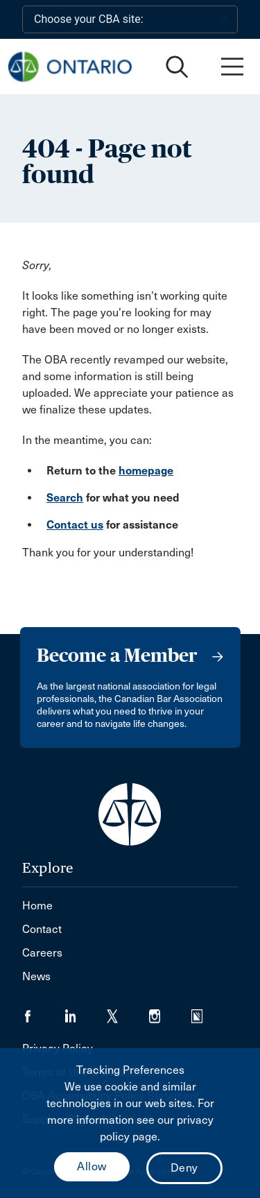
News (36, 976)
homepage (146, 470)
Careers (42, 952)
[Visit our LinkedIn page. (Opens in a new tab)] (85, 1011)
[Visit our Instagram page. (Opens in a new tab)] (170, 1011)
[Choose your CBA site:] (130, 19)
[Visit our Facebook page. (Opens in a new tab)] (43, 1011)
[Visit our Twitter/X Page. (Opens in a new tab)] (128, 1011)
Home (37, 905)
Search (64, 497)
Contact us (74, 524)
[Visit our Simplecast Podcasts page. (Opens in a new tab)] (205, 1011)
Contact (42, 929)
